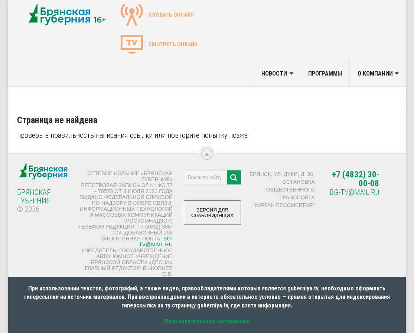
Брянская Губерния (34, 196)
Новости (274, 73)
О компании (375, 73)
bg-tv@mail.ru (156, 241)
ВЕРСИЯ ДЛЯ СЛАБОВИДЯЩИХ (212, 215)
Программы (325, 73)
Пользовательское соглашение (207, 321)
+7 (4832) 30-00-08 (355, 179)
